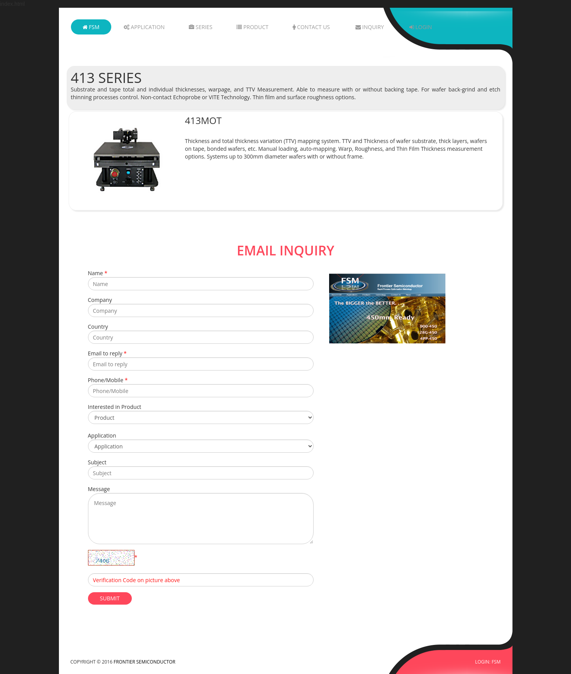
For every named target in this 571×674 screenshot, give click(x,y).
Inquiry (369, 27)
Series (200, 27)
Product (252, 27)
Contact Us (311, 27)
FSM (91, 27)
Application (144, 27)
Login (420, 27)
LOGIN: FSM (488, 661)
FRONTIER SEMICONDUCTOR (144, 661)
